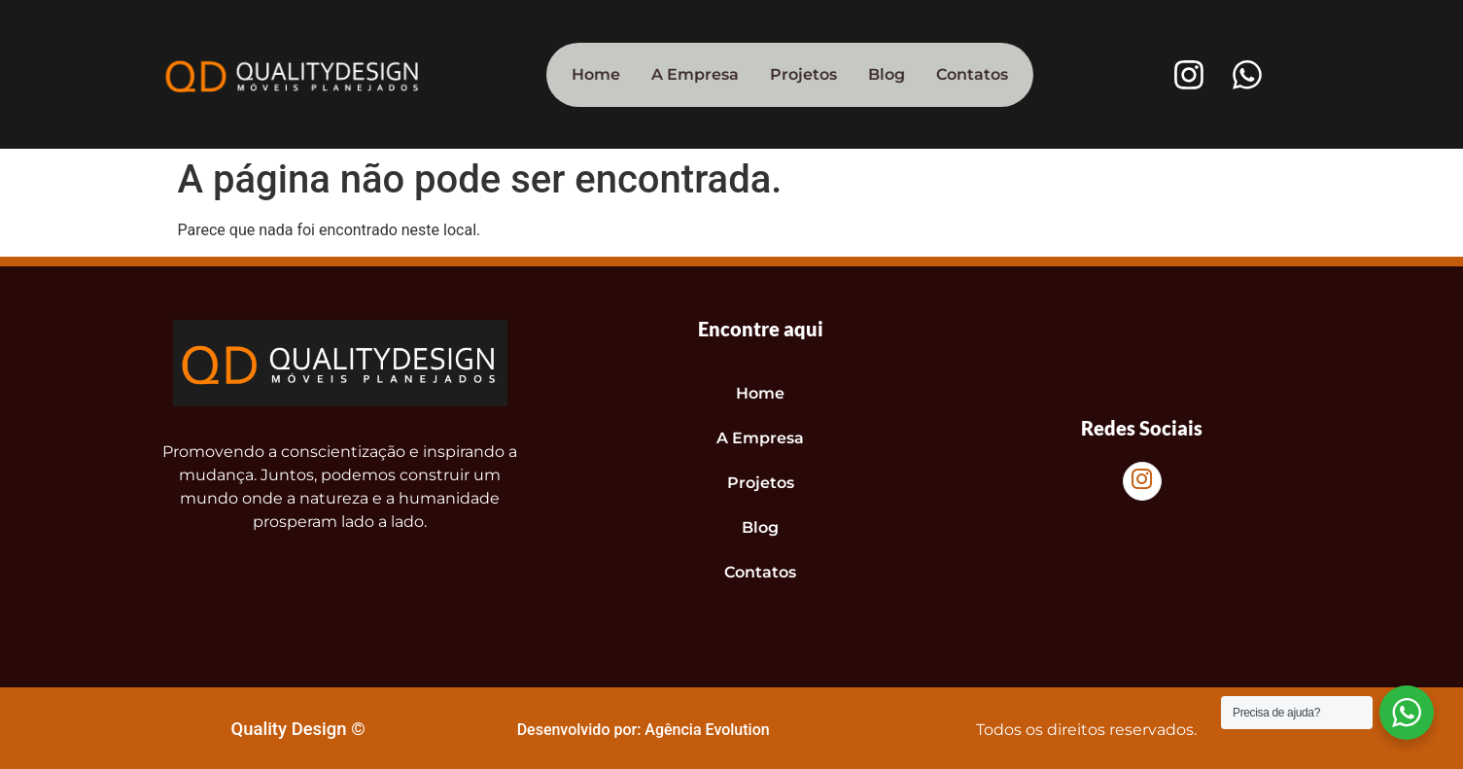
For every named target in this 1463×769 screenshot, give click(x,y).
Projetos (803, 74)
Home (596, 74)
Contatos (972, 74)
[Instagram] (1142, 481)
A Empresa (695, 74)
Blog (886, 74)
